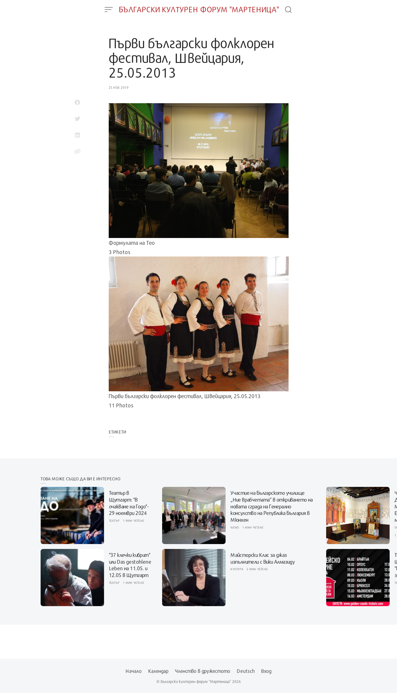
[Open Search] (288, 9)
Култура (237, 569)
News (235, 527)
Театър (114, 520)
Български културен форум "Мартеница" (199, 9)
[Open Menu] (108, 9)
